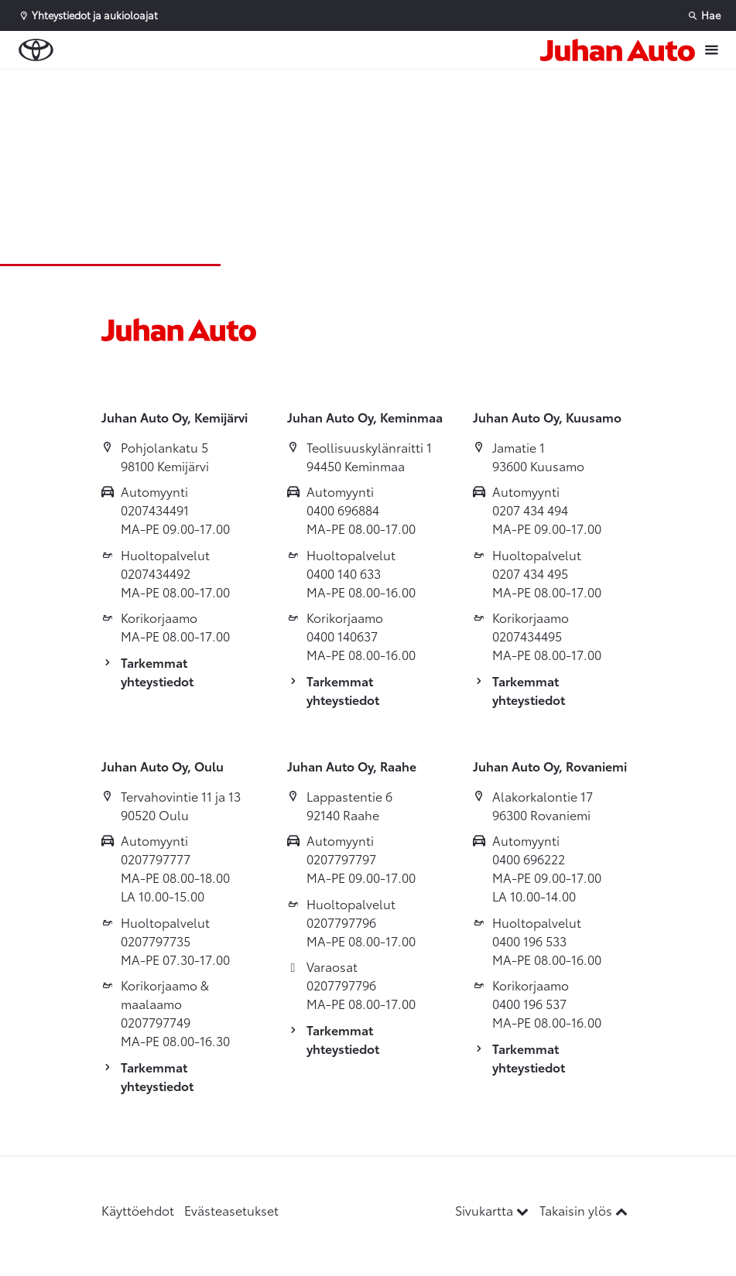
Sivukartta (493, 1210)
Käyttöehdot (137, 1210)
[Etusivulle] (617, 50)
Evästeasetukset (231, 1210)
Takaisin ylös (583, 1210)
